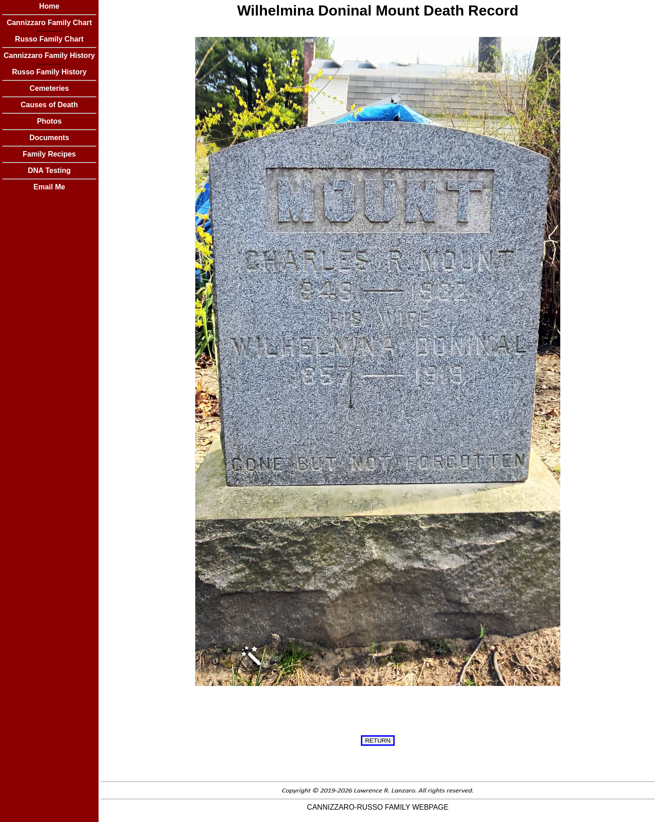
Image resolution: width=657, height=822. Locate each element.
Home (49, 6)
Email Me (49, 187)
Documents (49, 137)
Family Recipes (49, 154)
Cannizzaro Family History (49, 55)
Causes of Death (49, 105)
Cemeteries (49, 88)
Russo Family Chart (49, 39)
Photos (49, 121)
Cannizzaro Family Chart (49, 22)
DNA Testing (49, 170)
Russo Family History (49, 72)
